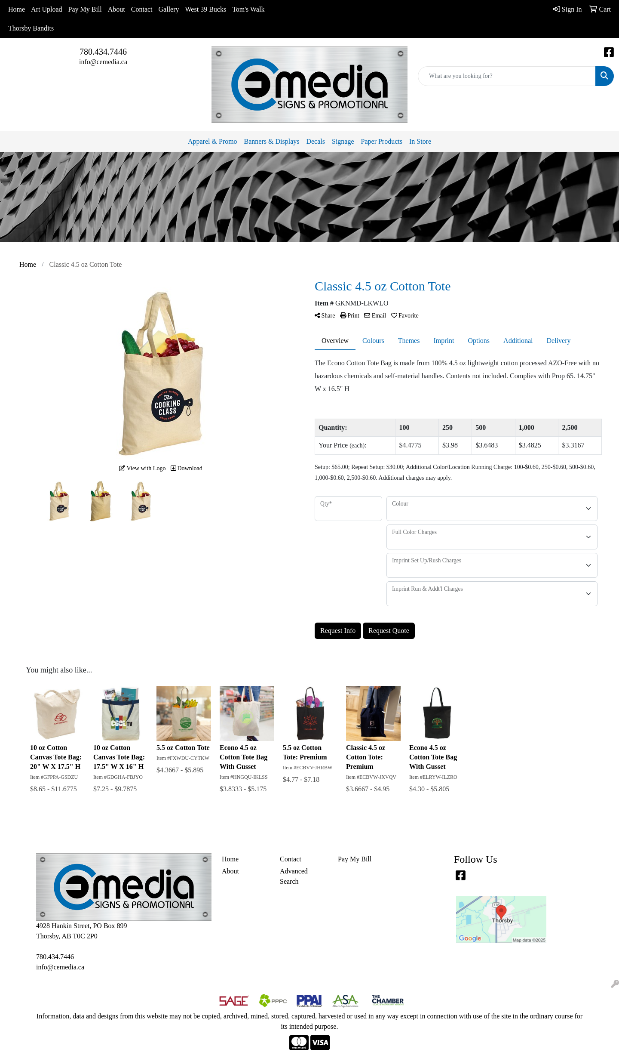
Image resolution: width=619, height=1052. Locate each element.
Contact (142, 9)
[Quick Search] (507, 76)
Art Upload (46, 9)
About (116, 9)
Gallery (169, 9)
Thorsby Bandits (31, 28)
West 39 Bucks (206, 9)
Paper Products (381, 141)
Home (16, 9)
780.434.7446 (103, 51)
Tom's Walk (248, 9)
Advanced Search (294, 876)
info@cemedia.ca (103, 61)
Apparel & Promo (212, 141)
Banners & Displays (272, 141)
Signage (343, 141)
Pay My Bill (85, 9)
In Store (420, 141)
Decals (315, 141)
